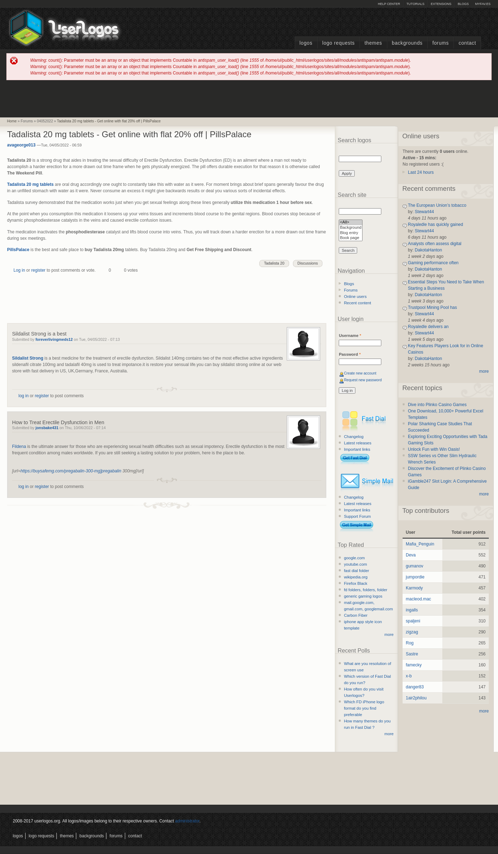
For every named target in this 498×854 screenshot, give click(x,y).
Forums (440, 43)
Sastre (412, 653)
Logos (305, 43)
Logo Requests (338, 43)
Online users (355, 296)
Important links (357, 449)
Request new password (363, 380)
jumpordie (415, 577)
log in (23, 395)
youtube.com (355, 564)
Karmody (414, 588)
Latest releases (357, 443)
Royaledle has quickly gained (435, 224)
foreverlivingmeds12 (54, 339)
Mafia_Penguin (420, 544)
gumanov (414, 566)
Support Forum (357, 516)
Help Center (389, 4)
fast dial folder (356, 571)
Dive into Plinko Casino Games (437, 404)
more (389, 634)
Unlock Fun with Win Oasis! (434, 449)
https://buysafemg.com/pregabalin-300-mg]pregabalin (71, 470)
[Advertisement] (249, 98)
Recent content (357, 303)
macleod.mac (418, 599)
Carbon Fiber (355, 615)
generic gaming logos (363, 596)
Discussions (308, 263)
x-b (409, 675)
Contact (467, 43)
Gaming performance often (433, 262)
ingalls (412, 610)
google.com (354, 558)
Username (350, 335)
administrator (187, 821)
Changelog (354, 436)
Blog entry (350, 233)
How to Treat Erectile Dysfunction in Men (58, 422)
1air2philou (416, 697)
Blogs (463, 4)
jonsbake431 (47, 428)
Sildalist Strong (27, 358)
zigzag (412, 632)
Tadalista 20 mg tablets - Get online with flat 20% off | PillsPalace (109, 121)
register (38, 270)
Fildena (19, 446)
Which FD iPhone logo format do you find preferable (364, 708)
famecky (414, 664)
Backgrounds (407, 43)
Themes (373, 43)
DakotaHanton (428, 250)
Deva (411, 555)
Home (12, 121)
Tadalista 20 (274, 263)
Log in (19, 270)
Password (349, 354)
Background (350, 228)
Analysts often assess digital (434, 243)
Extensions (441, 4)
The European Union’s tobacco (437, 205)
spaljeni (413, 621)
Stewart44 (424, 211)
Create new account (360, 373)
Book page (350, 238)
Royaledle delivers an (428, 326)
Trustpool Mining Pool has (432, 307)
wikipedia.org (355, 577)
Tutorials (415, 4)
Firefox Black (355, 583)
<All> (350, 222)
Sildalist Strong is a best (39, 334)
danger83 (415, 686)
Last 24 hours (421, 172)
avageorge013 (21, 145)
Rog (410, 642)
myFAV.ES (483, 4)
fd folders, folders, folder (365, 590)
